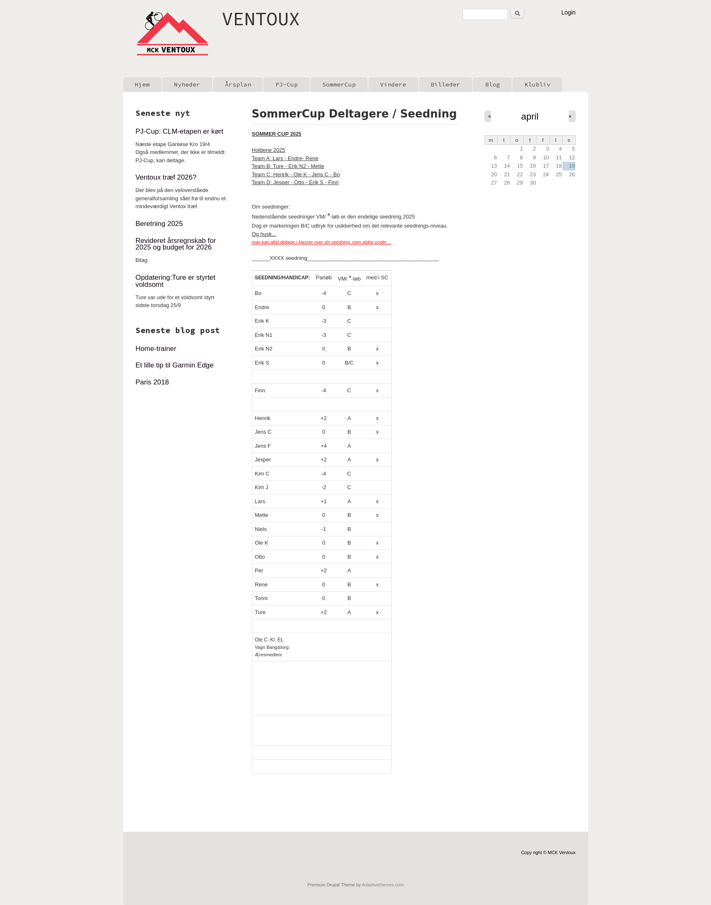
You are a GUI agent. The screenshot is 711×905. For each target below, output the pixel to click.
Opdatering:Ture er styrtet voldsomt (175, 281)
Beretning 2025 (159, 224)
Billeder (445, 84)
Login (568, 12)
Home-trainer (156, 349)
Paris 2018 (152, 382)
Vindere (393, 84)
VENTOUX (264, 18)
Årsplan (238, 84)
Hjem (142, 84)
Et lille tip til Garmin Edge (175, 365)
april (530, 116)
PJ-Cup (286, 84)
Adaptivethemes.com (383, 884)
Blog (492, 84)
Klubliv (537, 84)
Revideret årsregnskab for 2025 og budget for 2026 (176, 244)
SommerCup (339, 84)
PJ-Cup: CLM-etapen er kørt (179, 131)
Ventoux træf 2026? (166, 177)
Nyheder (187, 84)
